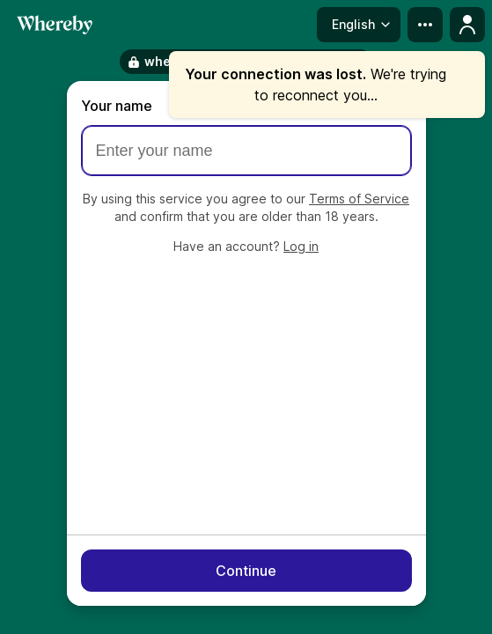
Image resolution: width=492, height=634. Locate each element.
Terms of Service (359, 198)
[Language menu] (358, 24)
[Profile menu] (467, 24)
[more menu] (425, 24)
